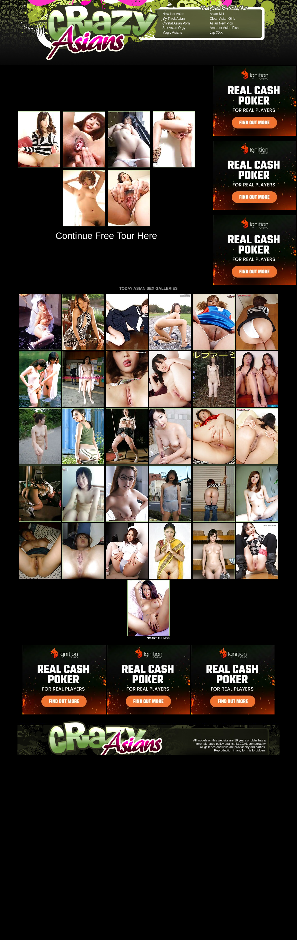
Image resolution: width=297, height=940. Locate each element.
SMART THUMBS (158, 638)
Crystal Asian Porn (176, 23)
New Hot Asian (173, 14)
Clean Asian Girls (222, 19)
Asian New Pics (221, 23)
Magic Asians (172, 32)
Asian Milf (217, 14)
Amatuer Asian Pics (224, 28)
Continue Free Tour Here (106, 236)
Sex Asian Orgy (173, 28)
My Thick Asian (173, 19)
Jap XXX (216, 32)
